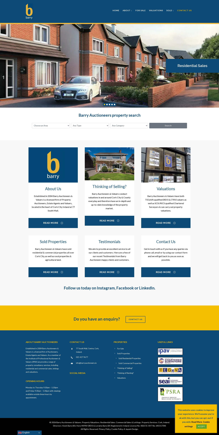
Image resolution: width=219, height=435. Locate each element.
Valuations (156, 10)
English (24, 432)
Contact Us (184, 10)
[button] (192, 66)
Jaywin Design (132, 429)
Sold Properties (123, 353)
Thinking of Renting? (125, 373)
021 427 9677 (82, 357)
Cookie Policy (117, 429)
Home (116, 10)
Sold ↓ (170, 10)
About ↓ (127, 10)
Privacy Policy (104, 429)
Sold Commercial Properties (130, 363)
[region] (109, 66)
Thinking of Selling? (125, 368)
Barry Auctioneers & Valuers (68, 422)
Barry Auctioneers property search (110, 115)
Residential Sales (192, 66)
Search (168, 125)
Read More (53, 223)
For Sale (140, 10)
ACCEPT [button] (201, 426)
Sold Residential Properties (130, 358)
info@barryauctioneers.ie (86, 363)
